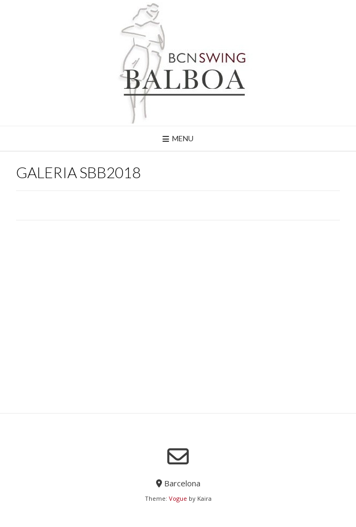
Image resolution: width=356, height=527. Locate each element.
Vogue (178, 498)
